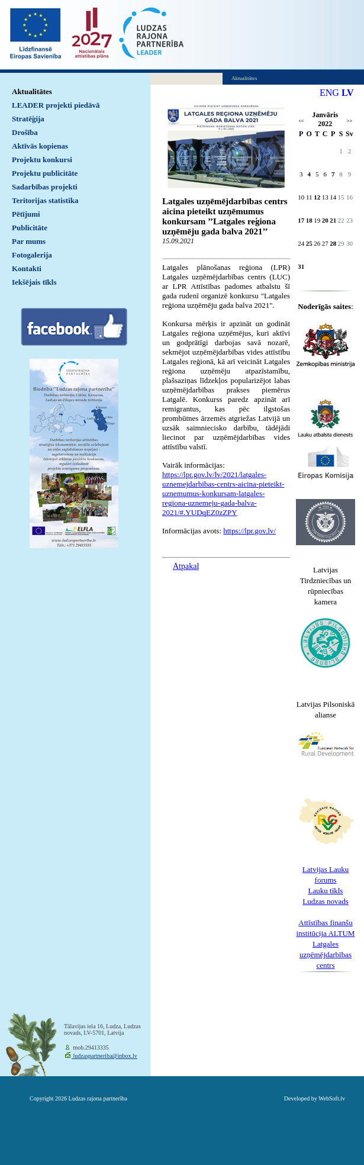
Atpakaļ (186, 566)
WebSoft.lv (331, 1098)
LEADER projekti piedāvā (56, 105)
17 (301, 220)
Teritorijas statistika (45, 200)
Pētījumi (26, 214)
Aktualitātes (32, 91)
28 (333, 243)
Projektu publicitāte (45, 173)
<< (301, 121)
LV (348, 93)
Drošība (25, 132)
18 (309, 220)
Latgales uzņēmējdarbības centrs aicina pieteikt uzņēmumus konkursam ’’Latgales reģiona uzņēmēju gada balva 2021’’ (225, 216)
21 (333, 220)
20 (325, 220)
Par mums (29, 241)
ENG (329, 93)
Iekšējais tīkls (34, 282)
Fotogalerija (32, 254)
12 (317, 197)
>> (349, 121)
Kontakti (26, 268)
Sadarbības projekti (45, 186)
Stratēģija (28, 118)
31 (301, 266)
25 (309, 243)
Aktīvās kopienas (40, 145)
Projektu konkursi (42, 159)
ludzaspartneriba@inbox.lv (104, 1056)
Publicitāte (29, 227)
